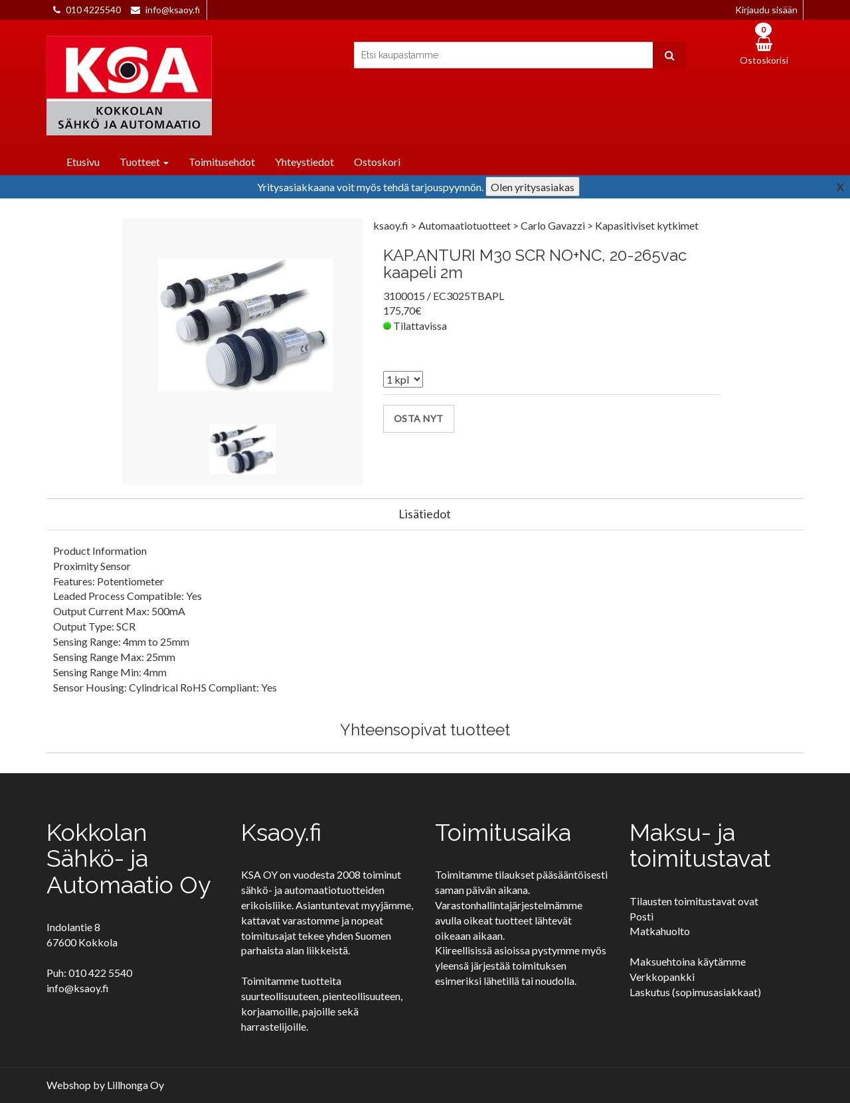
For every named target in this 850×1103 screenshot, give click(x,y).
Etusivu (83, 161)
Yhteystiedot (304, 161)
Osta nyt (419, 418)
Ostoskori (377, 161)
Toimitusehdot (222, 161)
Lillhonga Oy (135, 1084)
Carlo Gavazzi (554, 225)
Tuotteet (144, 161)
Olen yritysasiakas (532, 187)
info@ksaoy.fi (172, 9)
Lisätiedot (424, 513)
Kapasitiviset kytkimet (647, 225)
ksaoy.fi (390, 225)
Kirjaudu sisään (766, 9)
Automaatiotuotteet (465, 225)
